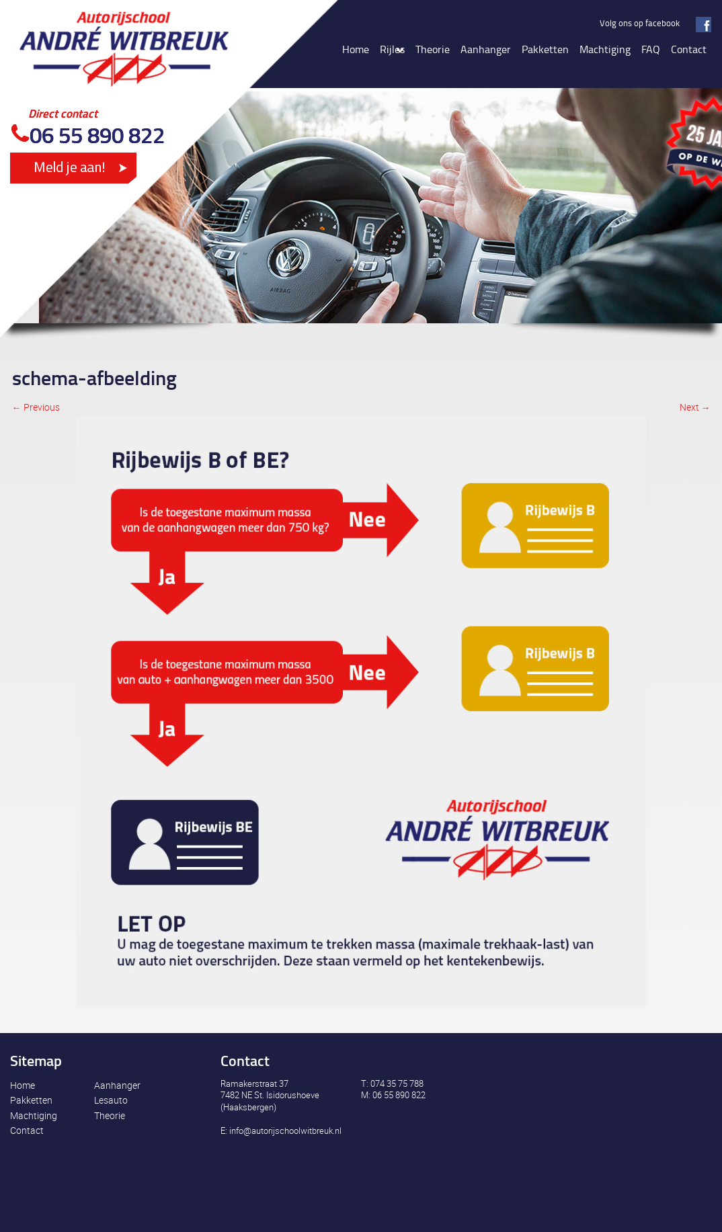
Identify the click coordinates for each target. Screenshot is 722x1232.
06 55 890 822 (97, 135)
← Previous (36, 407)
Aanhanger (117, 1085)
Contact (27, 1130)
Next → (695, 407)
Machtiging (33, 1115)
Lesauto (111, 1100)
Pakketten (31, 1100)
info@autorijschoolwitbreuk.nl (285, 1130)
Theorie (109, 1115)
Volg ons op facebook (640, 23)
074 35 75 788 (397, 1083)
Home (22, 1085)
